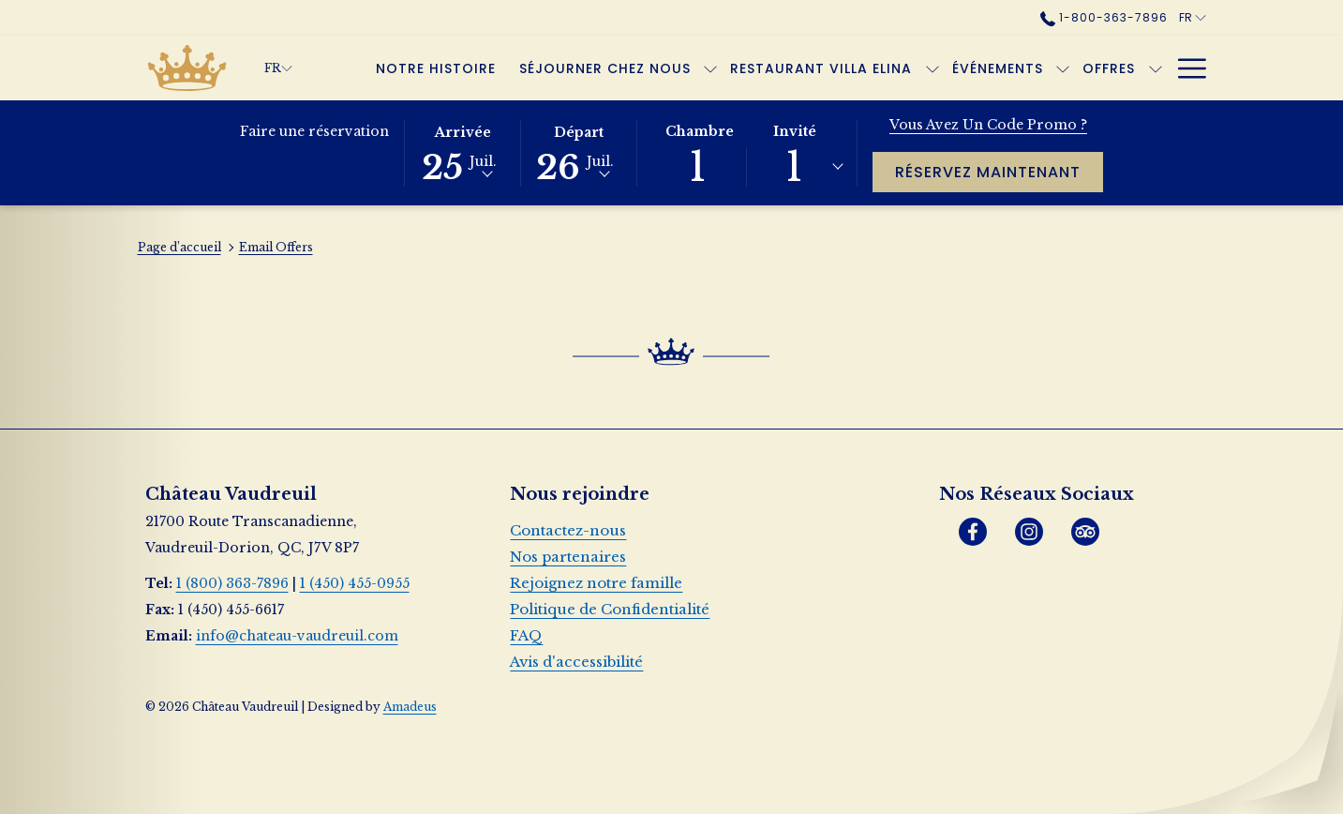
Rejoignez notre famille (596, 583)
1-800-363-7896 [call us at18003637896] (1104, 17)
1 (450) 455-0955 (355, 583)
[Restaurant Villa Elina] (821, 68)
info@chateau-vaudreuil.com (297, 635)
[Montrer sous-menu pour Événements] (1062, 68)
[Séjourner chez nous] (605, 68)
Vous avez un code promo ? (988, 124)
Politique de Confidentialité (609, 609)
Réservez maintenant (999, 171)
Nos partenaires (568, 556)
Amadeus (410, 707)
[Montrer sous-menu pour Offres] (1155, 68)
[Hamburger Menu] (1185, 68)
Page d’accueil (179, 247)
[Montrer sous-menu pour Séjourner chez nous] (710, 68)
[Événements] (998, 68)
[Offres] (1109, 68)
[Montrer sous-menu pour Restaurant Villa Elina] (932, 68)
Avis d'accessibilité (576, 662)
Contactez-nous (568, 530)
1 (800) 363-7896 (232, 583)
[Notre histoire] (436, 68)
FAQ (526, 635)
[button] (463, 152)
